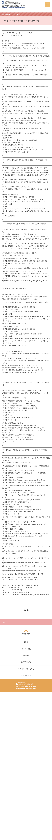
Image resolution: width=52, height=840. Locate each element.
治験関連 (26, 655)
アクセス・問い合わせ (26, 669)
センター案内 (26, 649)
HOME (26, 642)
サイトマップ (26, 675)
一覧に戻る (26, 610)
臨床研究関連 (26, 662)
